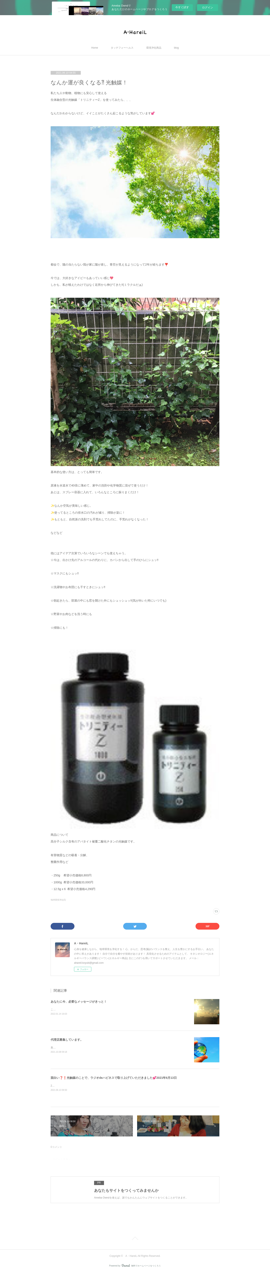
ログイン (207, 7)
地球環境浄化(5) (58, 900)
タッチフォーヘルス (122, 47)
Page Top (135, 1239)
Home (94, 47)
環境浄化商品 (153, 47)
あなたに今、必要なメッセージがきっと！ (79, 1001)
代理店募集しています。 (67, 1039)
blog (176, 47)
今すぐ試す (182, 7)
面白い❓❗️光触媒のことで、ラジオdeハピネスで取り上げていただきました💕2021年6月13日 (114, 1077)
